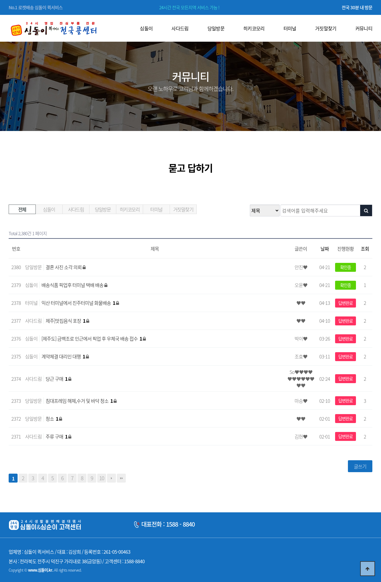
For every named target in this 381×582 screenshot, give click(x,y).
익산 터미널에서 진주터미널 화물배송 (78, 302)
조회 (365, 248)
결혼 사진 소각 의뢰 (64, 267)
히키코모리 (130, 209)
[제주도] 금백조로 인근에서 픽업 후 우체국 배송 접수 (92, 338)
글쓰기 (360, 466)
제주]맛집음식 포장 (66, 320)
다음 (111, 478)
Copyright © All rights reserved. (45, 570)
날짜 (324, 248)
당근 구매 (57, 378)
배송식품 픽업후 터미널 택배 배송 (72, 284)
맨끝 (121, 478)
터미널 (156, 209)
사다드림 (76, 209)
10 (101, 478)
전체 (22, 209)
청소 (52, 418)
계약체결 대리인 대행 (63, 356)
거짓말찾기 (183, 209)
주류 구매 (57, 436)
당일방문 (103, 209)
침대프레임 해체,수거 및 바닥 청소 (80, 400)
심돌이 (49, 209)
